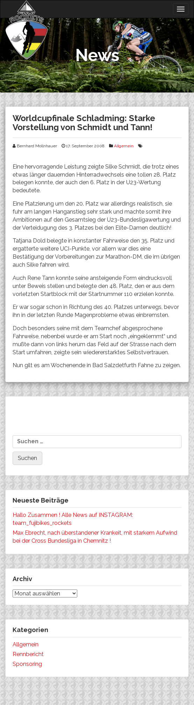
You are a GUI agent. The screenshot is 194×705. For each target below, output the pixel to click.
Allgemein (124, 145)
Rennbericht (28, 654)
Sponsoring (27, 664)
